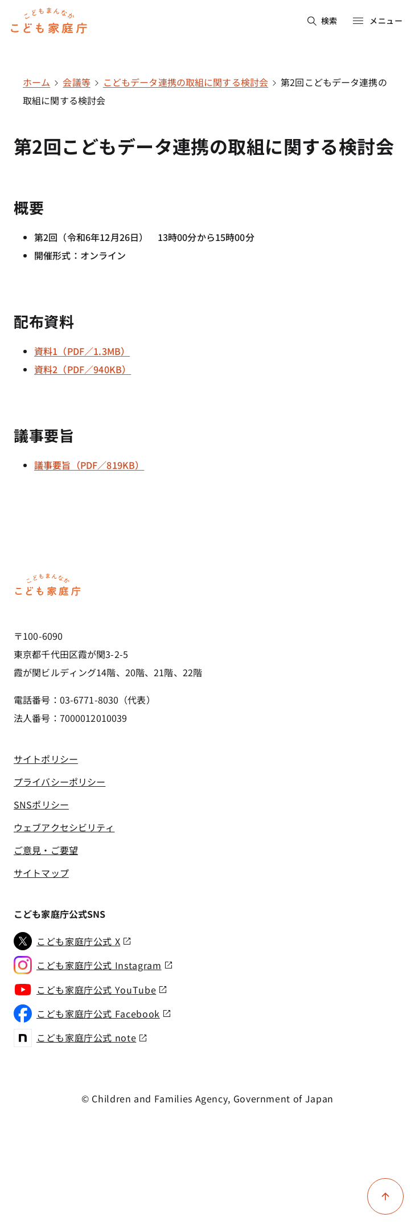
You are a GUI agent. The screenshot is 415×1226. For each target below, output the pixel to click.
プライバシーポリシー (59, 781)
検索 (322, 20)
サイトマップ (41, 873)
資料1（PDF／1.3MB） (82, 351)
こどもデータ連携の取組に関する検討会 (185, 82)
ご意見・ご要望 (46, 850)
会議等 (76, 82)
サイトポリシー (46, 759)
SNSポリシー (41, 804)
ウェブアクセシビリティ (64, 827)
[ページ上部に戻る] (385, 1196)
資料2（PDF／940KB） (82, 369)
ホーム (36, 82)
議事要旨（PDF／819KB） (89, 465)
